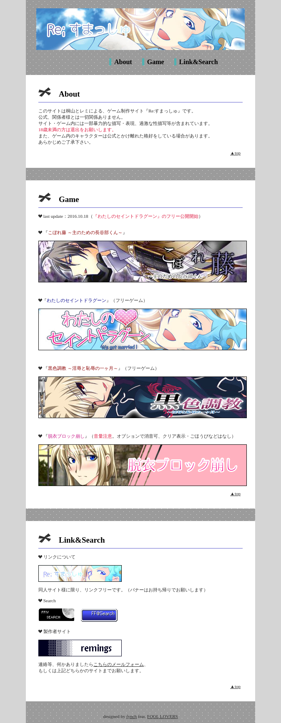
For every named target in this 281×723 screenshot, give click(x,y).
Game (155, 61)
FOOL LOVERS (162, 716)
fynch (131, 716)
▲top (235, 152)
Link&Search (198, 61)
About (123, 61)
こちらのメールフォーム (118, 664)
